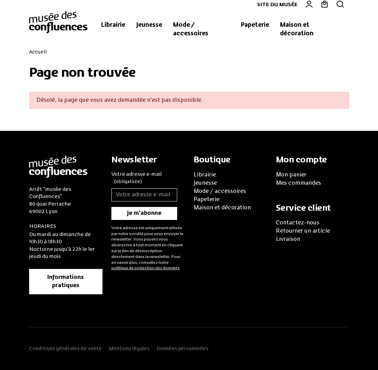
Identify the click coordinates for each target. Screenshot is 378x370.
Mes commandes (298, 183)
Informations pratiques (65, 281)
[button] (113, 25)
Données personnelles (182, 348)
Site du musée (277, 4)
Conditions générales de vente (65, 348)
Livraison (288, 239)
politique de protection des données (145, 268)
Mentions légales (129, 348)
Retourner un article (303, 231)
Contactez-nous (297, 223)
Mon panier (291, 175)
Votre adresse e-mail (136, 179)
